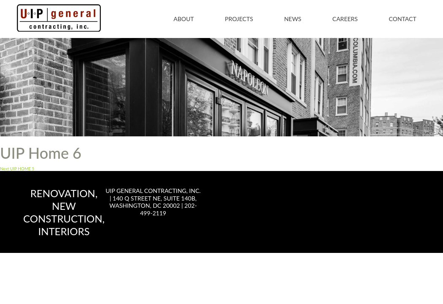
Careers (345, 18)
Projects (239, 18)
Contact (402, 18)
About (183, 18)
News (292, 18)
